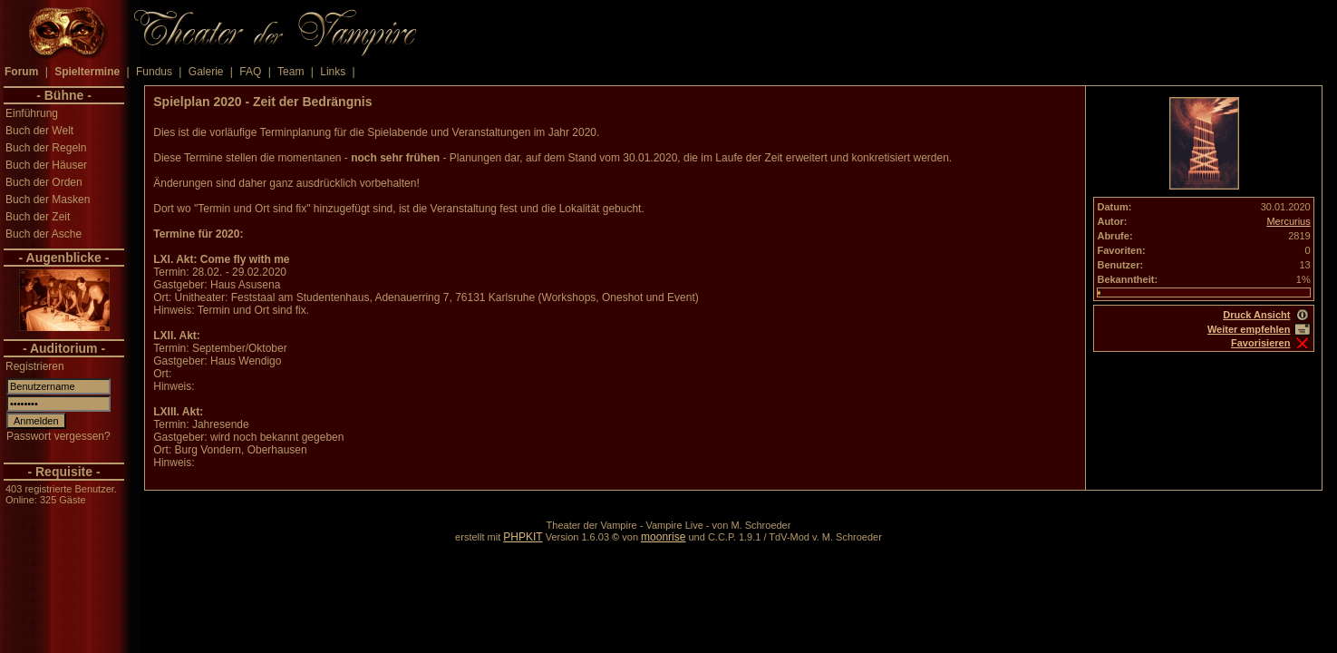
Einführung (31, 113)
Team (290, 71)
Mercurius (1288, 221)
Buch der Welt (39, 130)
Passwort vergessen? (58, 436)
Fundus (154, 71)
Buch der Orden (43, 182)
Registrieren (34, 366)
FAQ (250, 71)
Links (332, 71)
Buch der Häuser (46, 165)
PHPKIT (522, 537)
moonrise (663, 537)
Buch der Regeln (45, 147)
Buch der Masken (47, 199)
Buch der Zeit (37, 216)
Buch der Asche (43, 234)
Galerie (206, 71)
